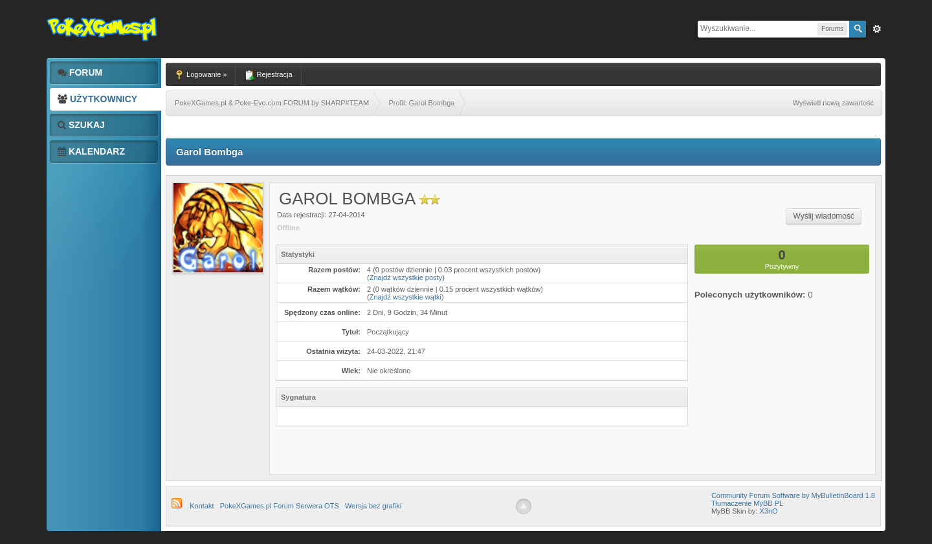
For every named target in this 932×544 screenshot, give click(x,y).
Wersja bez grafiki (373, 506)
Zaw (877, 29)
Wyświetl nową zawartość (833, 103)
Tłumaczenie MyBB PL (747, 503)
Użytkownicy (97, 99)
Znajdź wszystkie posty (406, 277)
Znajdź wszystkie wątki (405, 297)
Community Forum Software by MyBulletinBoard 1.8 (793, 495)
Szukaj (81, 125)
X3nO (768, 511)
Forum (80, 72)
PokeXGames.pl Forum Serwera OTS (279, 506)
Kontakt (202, 506)
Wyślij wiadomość (823, 216)
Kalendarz (91, 151)
